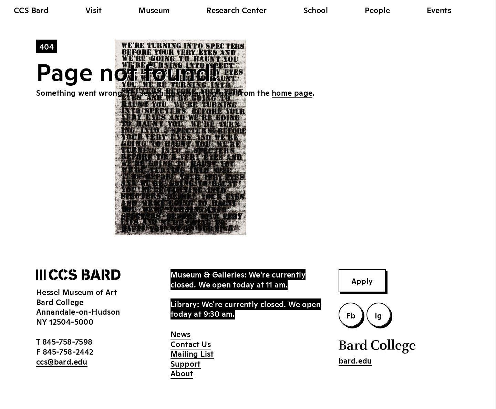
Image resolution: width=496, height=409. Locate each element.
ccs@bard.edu (61, 361)
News (180, 333)
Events (439, 9)
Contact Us (190, 343)
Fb (351, 315)
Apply (362, 280)
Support (185, 363)
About (181, 373)
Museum (153, 9)
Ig (378, 315)
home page (292, 92)
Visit (93, 9)
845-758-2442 (68, 351)
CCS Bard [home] (31, 9)
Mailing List (192, 353)
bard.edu (355, 360)
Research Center (236, 9)
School (315, 9)
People (377, 9)
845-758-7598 (67, 341)
